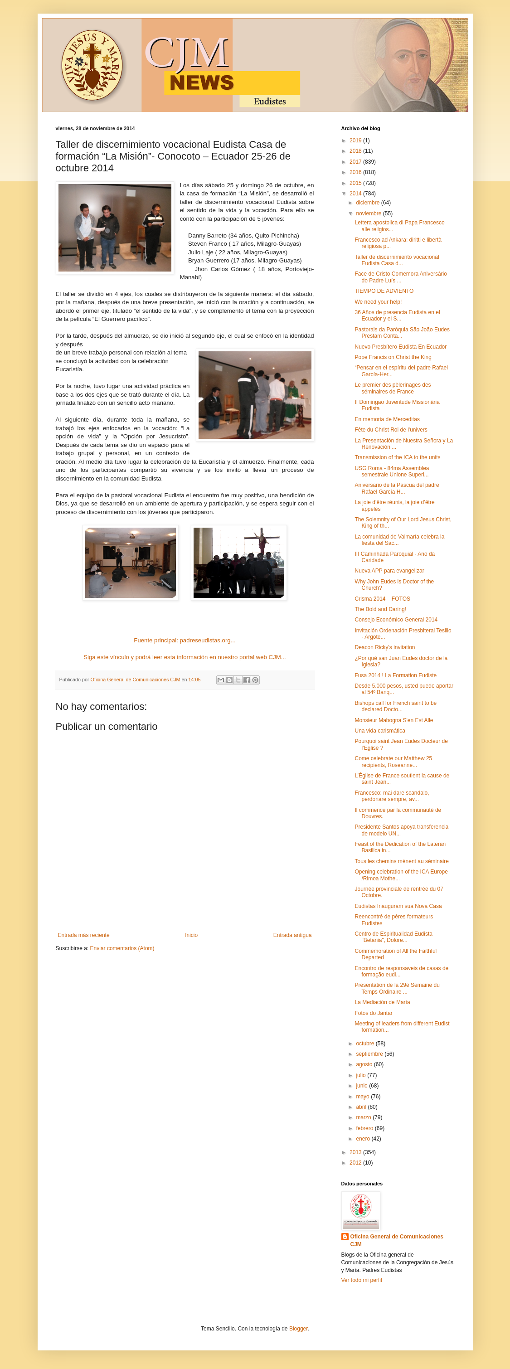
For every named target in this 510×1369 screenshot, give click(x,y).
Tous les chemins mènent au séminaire (401, 861)
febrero (365, 1128)
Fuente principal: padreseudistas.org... (184, 640)
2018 (356, 151)
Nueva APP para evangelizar (389, 571)
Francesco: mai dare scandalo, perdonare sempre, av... (392, 796)
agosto (365, 1064)
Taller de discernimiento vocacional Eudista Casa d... (397, 260)
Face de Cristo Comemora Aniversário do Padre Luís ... (401, 277)
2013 (356, 1152)
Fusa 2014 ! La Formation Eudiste (396, 675)
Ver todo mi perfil (361, 1280)
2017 (356, 162)
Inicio (191, 935)
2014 (356, 193)
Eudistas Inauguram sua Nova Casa (398, 906)
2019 (356, 140)
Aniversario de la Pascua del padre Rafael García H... (397, 488)
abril (362, 1107)
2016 (356, 172)
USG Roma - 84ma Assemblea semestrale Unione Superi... (392, 471)
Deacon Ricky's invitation (385, 647)
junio (362, 1086)
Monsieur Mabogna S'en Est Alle (394, 720)
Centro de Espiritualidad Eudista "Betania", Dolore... (393, 937)
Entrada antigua (292, 935)
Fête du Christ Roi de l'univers (391, 430)
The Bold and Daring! (380, 609)
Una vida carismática (380, 731)
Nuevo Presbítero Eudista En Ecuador (401, 347)
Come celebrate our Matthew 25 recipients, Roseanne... (393, 761)
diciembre (368, 202)
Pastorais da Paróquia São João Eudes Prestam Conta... (402, 332)
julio (361, 1075)
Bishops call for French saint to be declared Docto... (396, 706)
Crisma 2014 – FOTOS (382, 599)
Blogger (298, 1328)
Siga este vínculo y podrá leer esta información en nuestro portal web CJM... (184, 657)
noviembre (369, 213)
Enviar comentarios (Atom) (122, 948)
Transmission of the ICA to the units (397, 457)
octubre (365, 1043)
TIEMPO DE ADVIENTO (384, 291)
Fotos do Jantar (373, 1013)
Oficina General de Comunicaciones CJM (396, 1240)
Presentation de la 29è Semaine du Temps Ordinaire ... (397, 988)
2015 (356, 183)
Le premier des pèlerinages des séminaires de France (393, 388)
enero (363, 1139)
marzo (364, 1117)
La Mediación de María (382, 1002)
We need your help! (378, 302)
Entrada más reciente (84, 935)
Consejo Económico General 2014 (396, 620)
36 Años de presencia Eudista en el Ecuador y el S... (397, 315)
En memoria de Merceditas (387, 419)
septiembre (370, 1054)
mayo (363, 1096)
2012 (356, 1163)
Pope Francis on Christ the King (393, 357)
